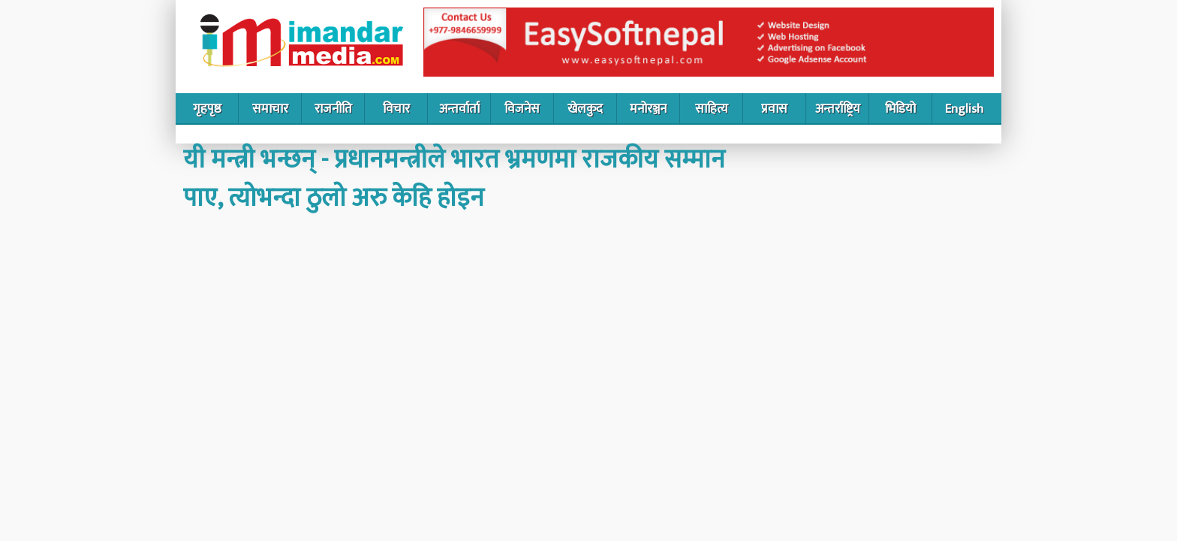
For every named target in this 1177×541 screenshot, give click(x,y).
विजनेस (522, 108)
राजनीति (333, 108)
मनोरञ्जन (648, 108)
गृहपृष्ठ (207, 108)
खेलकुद (585, 108)
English (964, 108)
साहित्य (711, 108)
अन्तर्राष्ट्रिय (837, 108)
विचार (396, 108)
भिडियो (900, 108)
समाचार (270, 108)
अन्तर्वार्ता (459, 108)
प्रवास (774, 108)
